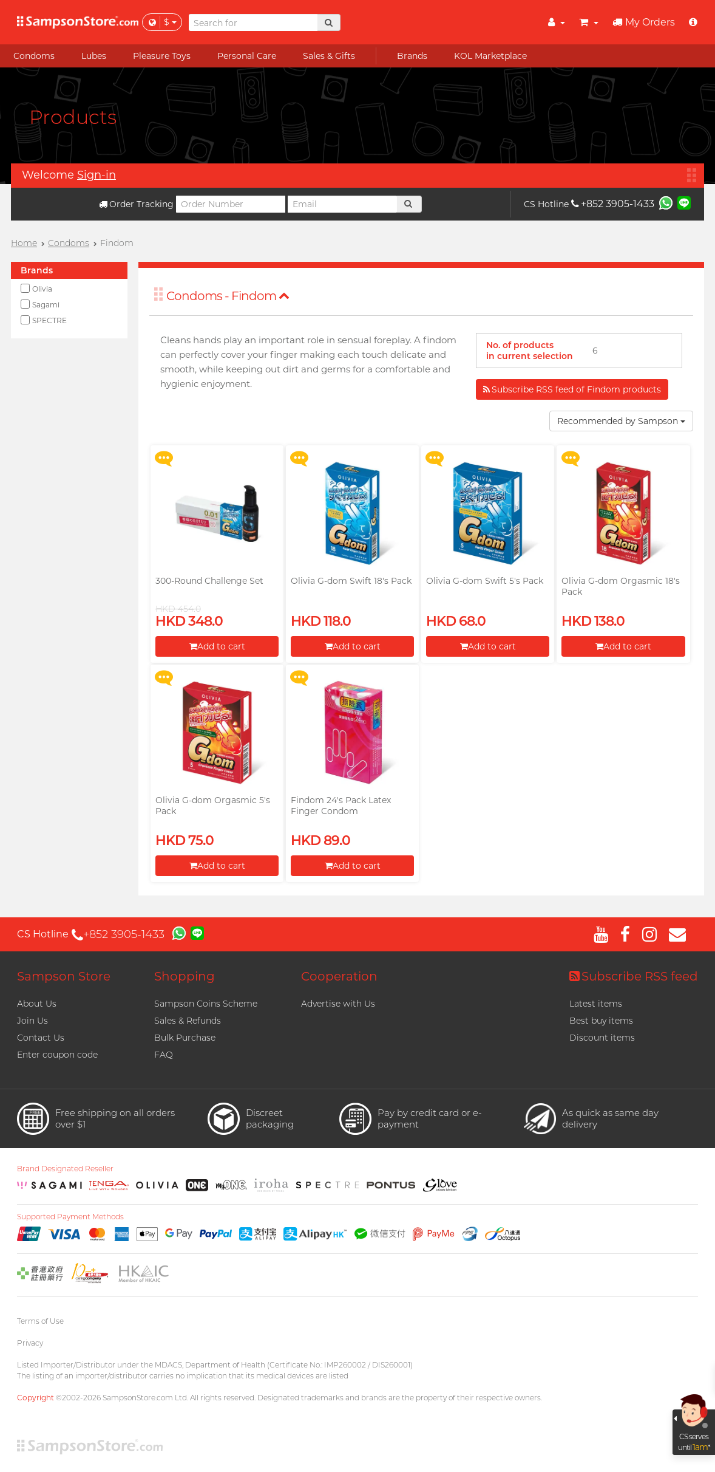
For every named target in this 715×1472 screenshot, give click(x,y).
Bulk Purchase (184, 1037)
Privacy (30, 1342)
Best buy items (601, 1020)
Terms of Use (40, 1321)
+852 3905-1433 (612, 204)
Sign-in (96, 175)
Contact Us (40, 1037)
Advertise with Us (338, 1003)
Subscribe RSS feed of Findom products (572, 389)
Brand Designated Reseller (65, 1168)
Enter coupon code (57, 1054)
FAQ (163, 1054)
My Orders (643, 22)
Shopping (184, 976)
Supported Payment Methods (70, 1216)
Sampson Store (63, 976)
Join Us (32, 1020)
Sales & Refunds (187, 1020)
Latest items (595, 1003)
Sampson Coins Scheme (205, 1003)
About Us (36, 1003)
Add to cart (217, 646)
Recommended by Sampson (621, 421)
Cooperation (339, 976)
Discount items (602, 1037)
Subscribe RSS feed (633, 976)
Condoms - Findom (228, 296)
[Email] (342, 204)
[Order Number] (230, 204)
